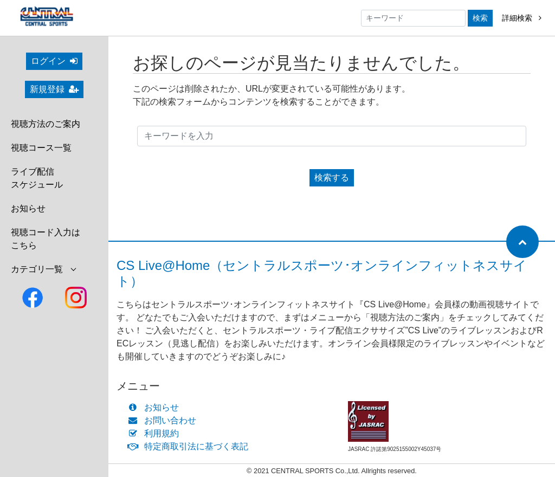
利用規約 (156, 433)
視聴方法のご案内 (45, 123)
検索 (480, 18)
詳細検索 (521, 18)
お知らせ (28, 208)
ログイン (54, 61)
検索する (331, 177)
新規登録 (54, 89)
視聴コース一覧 (41, 147)
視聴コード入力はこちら (45, 239)
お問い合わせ (164, 420)
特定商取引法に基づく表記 (190, 446)
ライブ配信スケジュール (37, 178)
